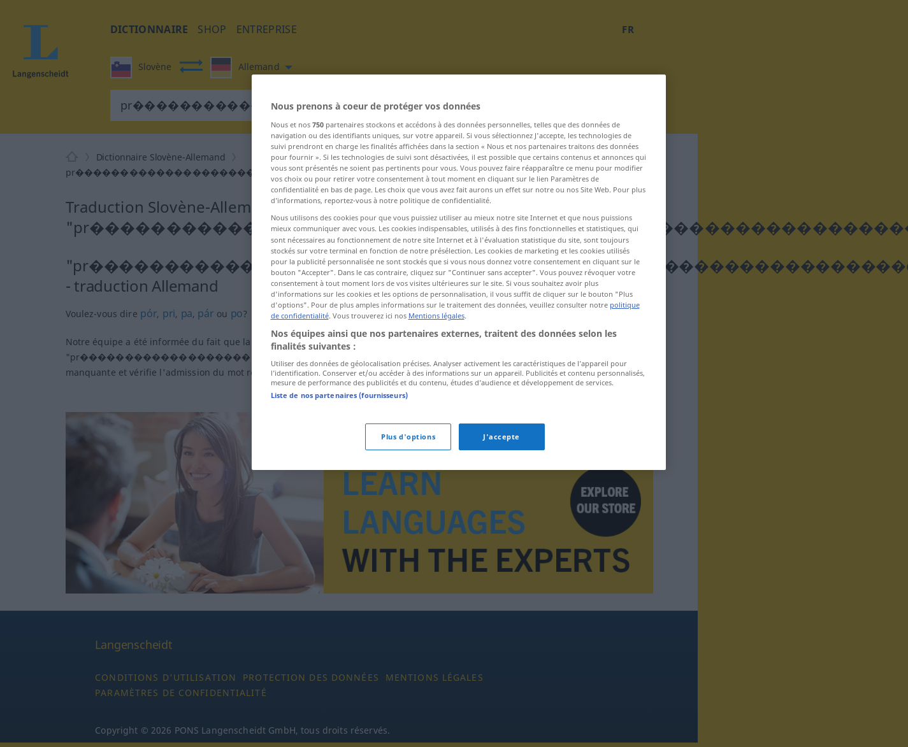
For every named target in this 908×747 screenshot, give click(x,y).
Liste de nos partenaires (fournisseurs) (339, 395)
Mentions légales (436, 315)
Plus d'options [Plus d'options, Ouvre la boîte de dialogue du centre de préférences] (408, 436)
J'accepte (501, 436)
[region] (459, 272)
